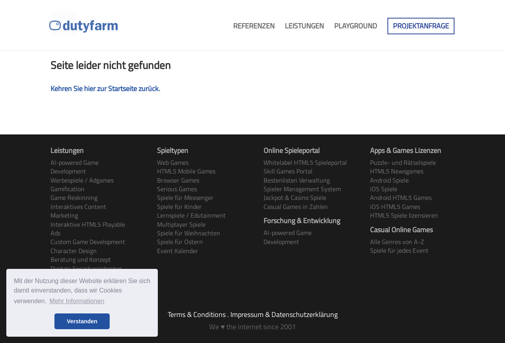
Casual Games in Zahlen (296, 206)
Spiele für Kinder (179, 206)
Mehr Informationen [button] (77, 301)
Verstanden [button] (82, 321)
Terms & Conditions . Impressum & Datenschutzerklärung (253, 314)
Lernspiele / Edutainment (191, 215)
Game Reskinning (73, 197)
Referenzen (254, 27)
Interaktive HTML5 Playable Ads (87, 229)
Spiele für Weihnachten (188, 233)
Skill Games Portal (288, 171)
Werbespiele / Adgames (82, 180)
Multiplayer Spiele (181, 224)
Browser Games (178, 180)
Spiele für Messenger (185, 197)
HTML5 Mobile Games (186, 171)
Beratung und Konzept (80, 259)
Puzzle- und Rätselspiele (403, 162)
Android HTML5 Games (401, 197)
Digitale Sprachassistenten (86, 268)
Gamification (67, 189)
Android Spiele (389, 180)
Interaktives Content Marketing (78, 211)
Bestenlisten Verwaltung (297, 180)
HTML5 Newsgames (396, 171)
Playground (355, 27)
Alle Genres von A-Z (397, 241)
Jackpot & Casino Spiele (295, 197)
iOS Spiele (383, 189)
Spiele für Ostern (180, 241)
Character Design (73, 250)
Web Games (173, 162)
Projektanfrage (421, 26)
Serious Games (177, 189)
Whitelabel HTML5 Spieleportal (305, 162)
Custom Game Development (87, 241)
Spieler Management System (302, 189)
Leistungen (304, 27)
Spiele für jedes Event (399, 250)
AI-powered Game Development (74, 167)
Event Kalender (177, 250)
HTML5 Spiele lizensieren (404, 215)
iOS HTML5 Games (395, 206)
